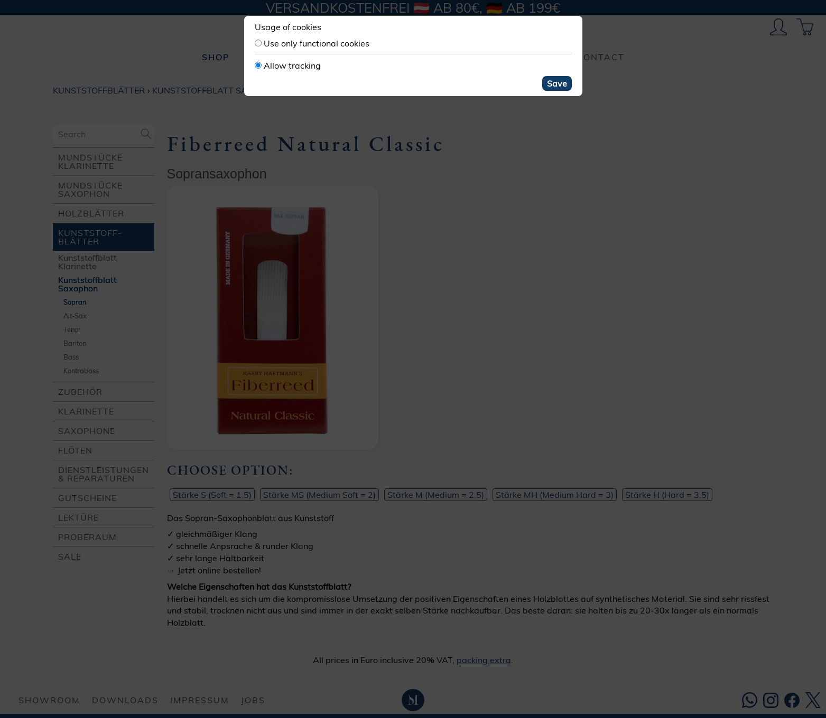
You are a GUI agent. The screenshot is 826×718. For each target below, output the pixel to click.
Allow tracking (292, 65)
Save (557, 83)
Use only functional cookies (316, 43)
